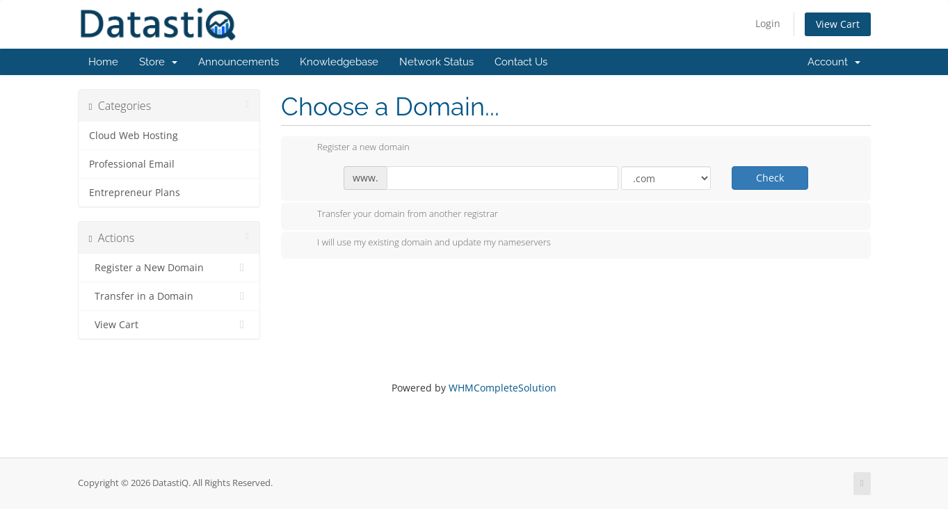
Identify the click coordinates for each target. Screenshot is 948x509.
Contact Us (521, 62)
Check (770, 177)
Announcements (238, 62)
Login (767, 23)
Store (158, 62)
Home (103, 62)
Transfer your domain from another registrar (396, 215)
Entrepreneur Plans (134, 192)
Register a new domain (352, 148)
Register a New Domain (169, 267)
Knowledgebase (339, 62)
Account (834, 62)
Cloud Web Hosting (133, 135)
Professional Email (132, 164)
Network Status (436, 62)
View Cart (838, 24)
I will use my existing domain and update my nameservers (423, 243)
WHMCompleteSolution (502, 387)
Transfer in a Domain (169, 296)
